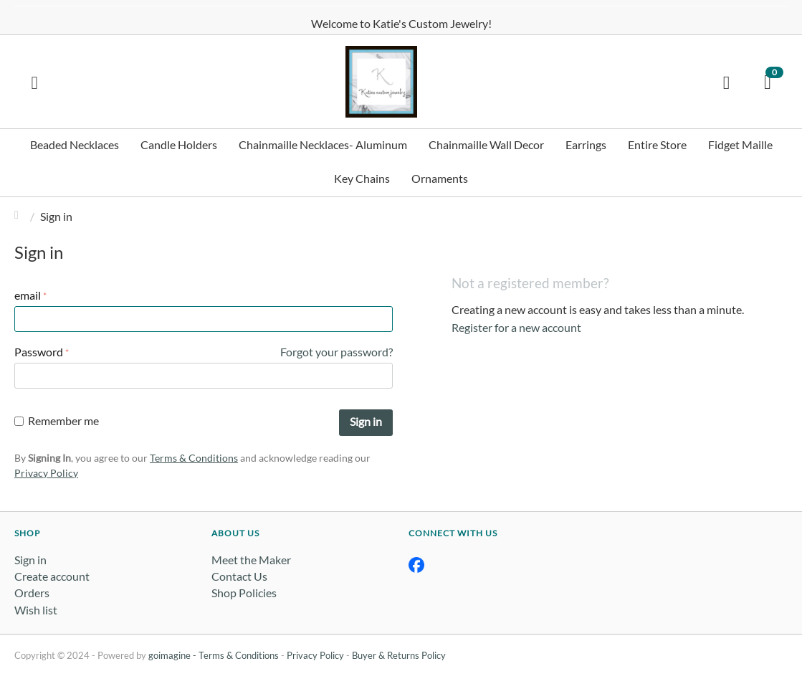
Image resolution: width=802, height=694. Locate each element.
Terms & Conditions (194, 458)
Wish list (35, 610)
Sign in (366, 421)
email (27, 295)
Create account (52, 576)
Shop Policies (244, 592)
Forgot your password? (336, 351)
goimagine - (173, 655)
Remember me (56, 420)
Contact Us (239, 576)
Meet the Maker (251, 559)
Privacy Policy (46, 473)
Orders (31, 592)
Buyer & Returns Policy (399, 655)
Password (38, 351)
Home (20, 216)
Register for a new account (516, 327)
